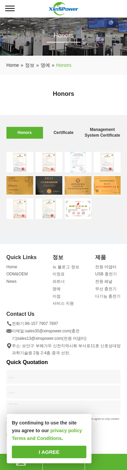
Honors (25, 132)
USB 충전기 (106, 276)
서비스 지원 (63, 305)
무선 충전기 (106, 290)
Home (11, 268)
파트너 (58, 283)
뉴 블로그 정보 (65, 268)
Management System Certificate (102, 132)
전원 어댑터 (106, 268)
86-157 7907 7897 (41, 325)
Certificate (63, 132)
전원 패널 (103, 283)
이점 (56, 298)
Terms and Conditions (37, 438)
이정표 (58, 276)
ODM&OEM (17, 276)
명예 (56, 290)
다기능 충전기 (108, 298)
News (11, 283)
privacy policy (66, 430)
